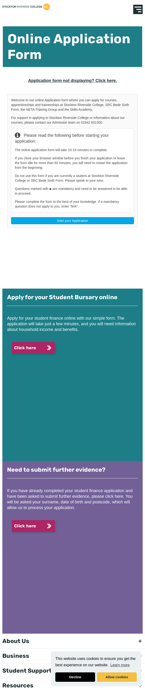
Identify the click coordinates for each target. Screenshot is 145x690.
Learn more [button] (120, 665)
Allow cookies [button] (116, 677)
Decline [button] (75, 677)
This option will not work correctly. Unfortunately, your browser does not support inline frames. (72, 185)
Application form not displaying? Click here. (72, 80)
